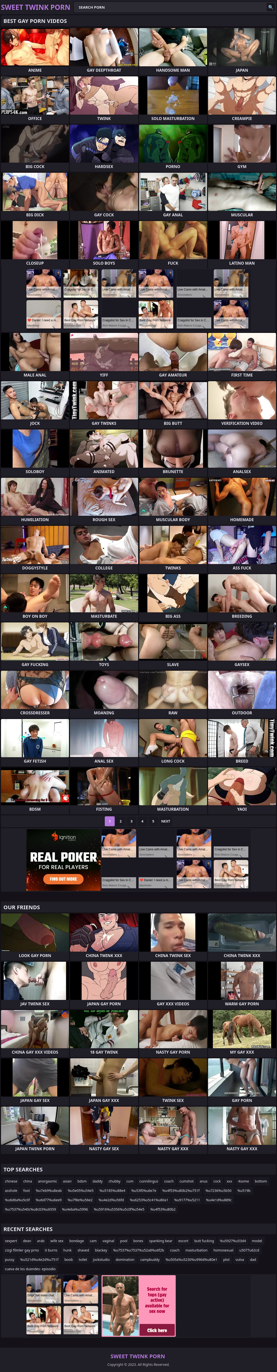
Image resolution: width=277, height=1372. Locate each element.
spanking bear (160, 1240)
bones (138, 1240)
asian (67, 1181)
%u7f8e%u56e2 (80, 1200)
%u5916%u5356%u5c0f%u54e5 (119, 1209)
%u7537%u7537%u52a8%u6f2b (138, 1250)
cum (130, 1181)
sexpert (11, 1240)
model (257, 1240)
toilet (83, 1259)
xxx (229, 1181)
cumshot (187, 1181)
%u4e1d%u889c (219, 1200)
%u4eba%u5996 (75, 1209)
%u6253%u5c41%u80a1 (149, 1200)
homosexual (223, 1250)
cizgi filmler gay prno (22, 1250)
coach (168, 1181)
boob (68, 1259)
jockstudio (101, 1259)
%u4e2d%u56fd (111, 1200)
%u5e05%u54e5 (80, 1190)
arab (40, 1240)
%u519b (244, 1190)
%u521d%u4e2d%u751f (39, 1259)
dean (27, 1240)
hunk (67, 1250)
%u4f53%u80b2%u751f (180, 1190)
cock (217, 1181)
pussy (9, 1259)
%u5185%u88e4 (113, 1190)
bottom (261, 1181)
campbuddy (150, 1259)
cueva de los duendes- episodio (30, 1269)
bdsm (82, 1181)
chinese (11, 1181)
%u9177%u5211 (187, 1200)
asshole (11, 1190)
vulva (239, 1259)
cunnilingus (148, 1181)
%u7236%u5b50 (219, 1190)
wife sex (57, 1240)
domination (125, 1259)
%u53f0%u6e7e (143, 1190)
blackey (101, 1250)
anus (204, 1181)
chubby (114, 1181)
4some (243, 1181)
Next (165, 821)
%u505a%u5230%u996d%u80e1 (191, 1259)
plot (226, 1259)
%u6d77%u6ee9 (49, 1200)
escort (183, 1240)
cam (93, 1240)
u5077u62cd (249, 1250)
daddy (98, 1181)
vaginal (108, 1240)
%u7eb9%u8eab (49, 1190)
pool (123, 1240)
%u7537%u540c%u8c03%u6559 (30, 1209)
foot (26, 1190)
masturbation (197, 1250)
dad (253, 1259)
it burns (51, 1250)
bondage (76, 1240)
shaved (83, 1250)
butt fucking (204, 1240)
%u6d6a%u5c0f (17, 1200)
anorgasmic (47, 1181)
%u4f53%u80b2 (162, 1209)
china (27, 1181)
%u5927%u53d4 (233, 1240)
